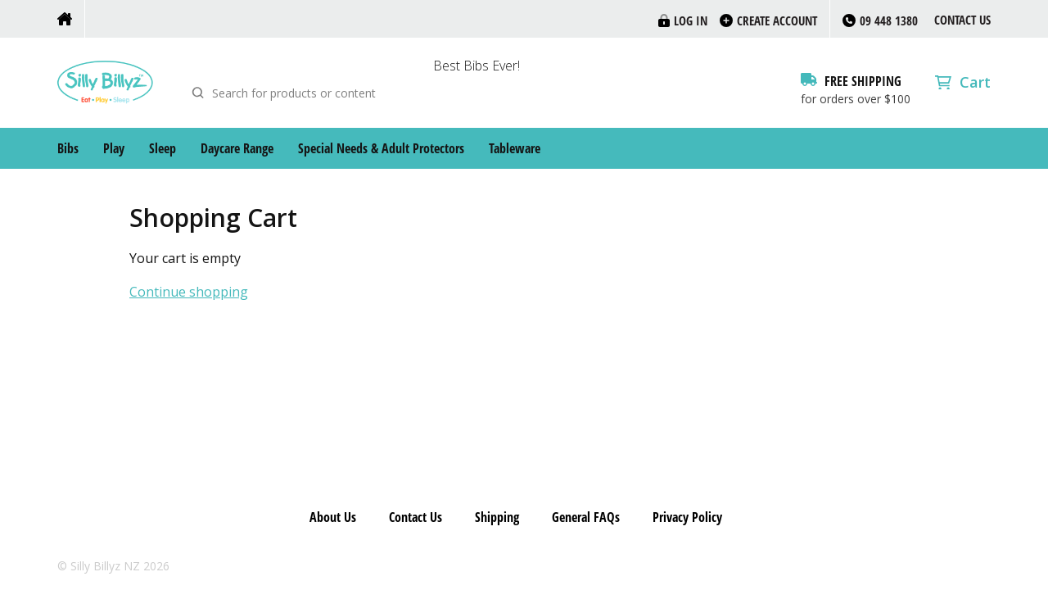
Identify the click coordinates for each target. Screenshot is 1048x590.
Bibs (68, 148)
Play (113, 148)
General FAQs (586, 517)
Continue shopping (188, 292)
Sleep (162, 148)
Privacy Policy (687, 517)
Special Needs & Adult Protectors (381, 148)
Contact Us (962, 19)
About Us (332, 517)
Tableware (514, 148)
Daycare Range (237, 148)
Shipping (497, 517)
